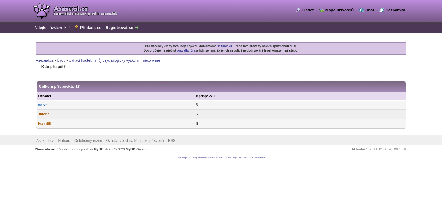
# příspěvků (205, 96)
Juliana (44, 114)
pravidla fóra (186, 50)
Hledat (307, 10)
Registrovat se (119, 27)
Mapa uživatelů (339, 10)
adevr (42, 105)
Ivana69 (44, 123)
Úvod (61, 60)
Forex (263, 157)
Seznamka (395, 10)
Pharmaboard (45, 149)
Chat (369, 10)
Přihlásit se (90, 27)
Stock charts (255, 157)
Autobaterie (244, 157)
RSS (172, 140)
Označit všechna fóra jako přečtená (135, 140)
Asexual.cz (45, 60)
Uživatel (44, 96)
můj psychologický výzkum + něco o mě (127, 60)
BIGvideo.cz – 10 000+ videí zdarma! (214, 157)
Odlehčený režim (88, 140)
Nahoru (64, 140)
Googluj (235, 157)
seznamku (224, 46)
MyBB (98, 149)
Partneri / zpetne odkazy (186, 157)
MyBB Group (136, 149)
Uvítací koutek (80, 60)
